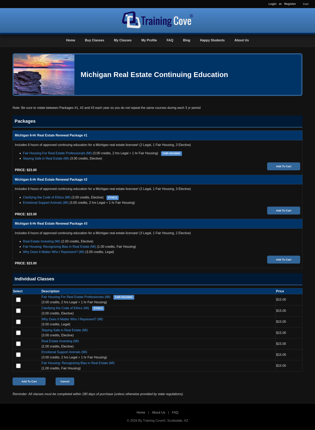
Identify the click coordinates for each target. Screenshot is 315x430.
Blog (186, 40)
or (280, 3)
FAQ (170, 40)
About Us (241, 40)
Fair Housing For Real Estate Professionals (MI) (57, 153)
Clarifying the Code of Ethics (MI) (47, 197)
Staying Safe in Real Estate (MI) (46, 158)
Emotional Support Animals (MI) (46, 202)
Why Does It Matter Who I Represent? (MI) (53, 252)
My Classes (123, 40)
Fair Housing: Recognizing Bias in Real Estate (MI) (59, 246)
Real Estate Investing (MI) (41, 241)
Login (272, 3)
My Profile (149, 40)
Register (290, 3)
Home (70, 40)
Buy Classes (94, 40)
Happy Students (212, 40)
